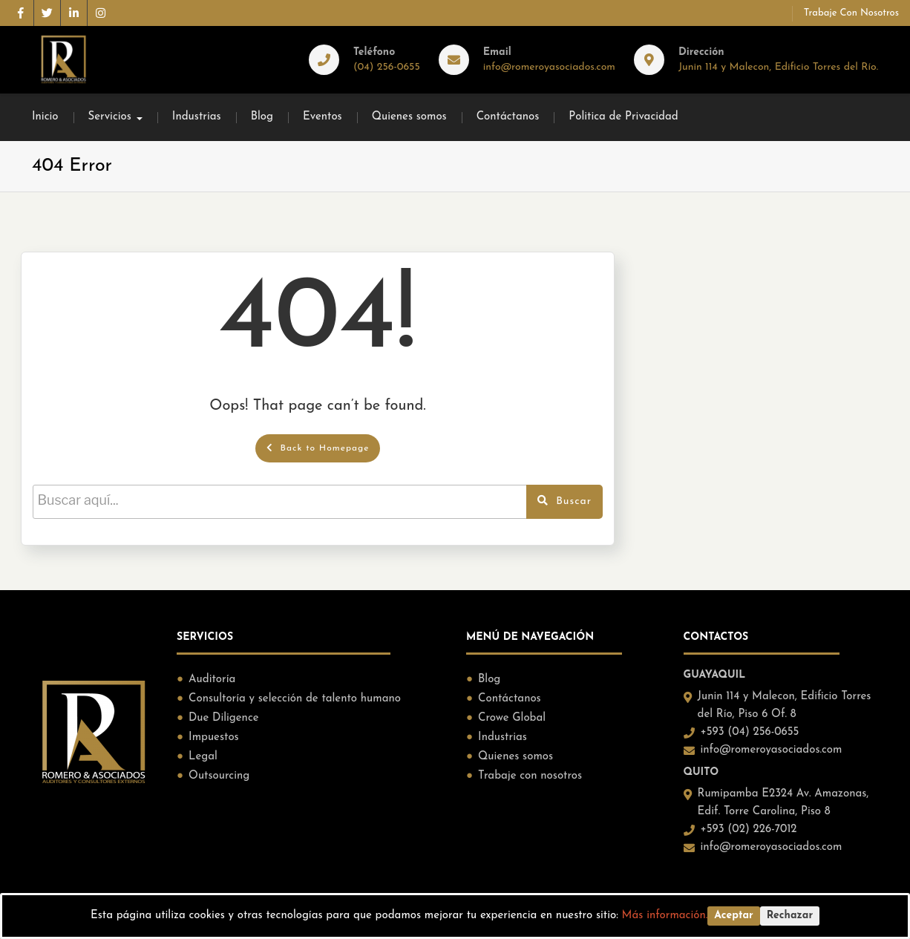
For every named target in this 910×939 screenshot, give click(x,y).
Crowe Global (512, 718)
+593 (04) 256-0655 (750, 732)
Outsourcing (219, 776)
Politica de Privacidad (623, 116)
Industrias (196, 116)
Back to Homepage (318, 448)
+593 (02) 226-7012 (749, 829)
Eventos (322, 116)
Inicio (45, 116)
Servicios (109, 116)
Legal (203, 756)
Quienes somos (409, 116)
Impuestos (214, 737)
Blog (262, 116)
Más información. (665, 915)
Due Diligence (223, 718)
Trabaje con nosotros (851, 13)
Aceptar (733, 915)
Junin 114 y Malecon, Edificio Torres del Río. (778, 67)
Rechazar (790, 915)
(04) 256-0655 (386, 67)
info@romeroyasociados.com (549, 67)
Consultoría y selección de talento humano (295, 698)
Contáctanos (508, 116)
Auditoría (212, 679)
